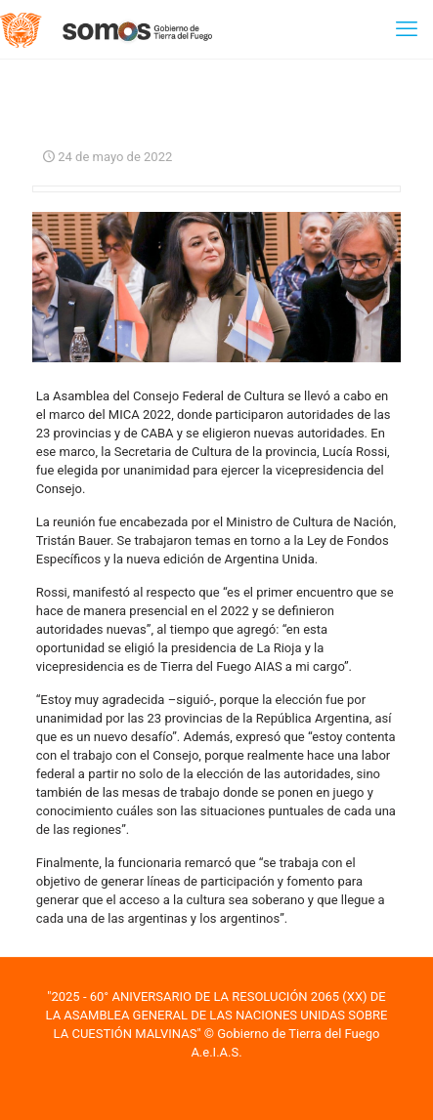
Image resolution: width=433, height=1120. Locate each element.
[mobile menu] (406, 29)
